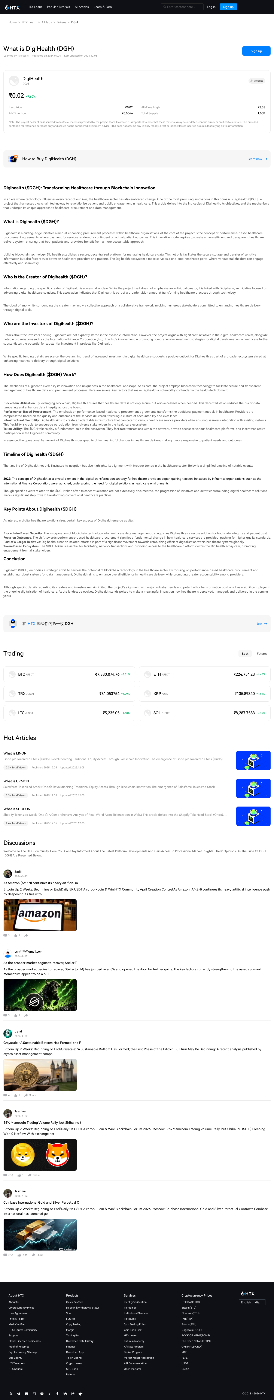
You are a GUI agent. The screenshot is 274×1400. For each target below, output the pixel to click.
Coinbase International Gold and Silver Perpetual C (41, 1202)
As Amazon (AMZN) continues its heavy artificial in (40, 883)
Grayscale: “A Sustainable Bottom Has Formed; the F (42, 1043)
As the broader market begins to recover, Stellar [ (39, 963)
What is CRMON (16, 781)
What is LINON (15, 753)
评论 (10, 1175)
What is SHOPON (16, 809)
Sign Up (256, 51)
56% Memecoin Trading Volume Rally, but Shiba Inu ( (42, 1123)
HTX (31, 623)
